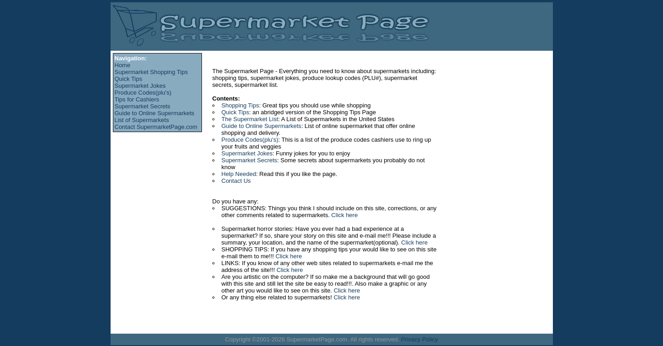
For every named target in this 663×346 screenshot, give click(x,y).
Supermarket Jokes (140, 85)
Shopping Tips (240, 105)
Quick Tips (129, 78)
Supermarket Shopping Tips (151, 72)
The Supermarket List (250, 119)
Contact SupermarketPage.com (156, 126)
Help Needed (239, 173)
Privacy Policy (419, 339)
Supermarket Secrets (142, 106)
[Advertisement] (154, 159)
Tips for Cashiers (137, 99)
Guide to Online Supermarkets (155, 113)
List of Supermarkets (142, 120)
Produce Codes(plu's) (143, 92)
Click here (344, 215)
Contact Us (236, 180)
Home (123, 65)
